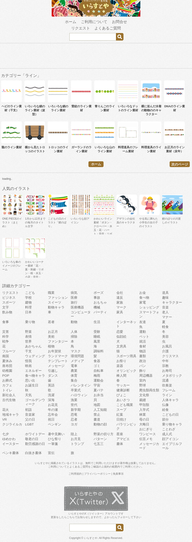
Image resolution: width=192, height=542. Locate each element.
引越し (53, 370)
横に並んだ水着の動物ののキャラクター (151, 110)
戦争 (5, 341)
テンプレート (58, 361)
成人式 (167, 434)
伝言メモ (146, 439)
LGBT (29, 424)
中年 (165, 361)
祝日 (51, 419)
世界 (28, 341)
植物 (51, 346)
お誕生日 (31, 385)
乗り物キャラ (172, 424)
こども (30, 292)
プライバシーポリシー (97, 473)
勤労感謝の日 (35, 444)
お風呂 (167, 346)
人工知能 (100, 409)
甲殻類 (144, 405)
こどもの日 (170, 414)
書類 (142, 356)
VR (4, 419)
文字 (5, 307)
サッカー (123, 385)
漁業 (74, 400)
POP (5, 375)
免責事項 (118, 473)
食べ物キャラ (35, 375)
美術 (51, 336)
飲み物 (7, 312)
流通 (165, 380)
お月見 (76, 439)
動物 (74, 322)
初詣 (28, 409)
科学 (5, 336)
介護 (165, 351)
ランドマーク (58, 356)
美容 (165, 336)
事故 (97, 297)
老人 (165, 312)
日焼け (121, 419)
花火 (5, 409)
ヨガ (74, 424)
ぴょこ (121, 395)
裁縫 (142, 400)
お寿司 (167, 370)
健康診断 (123, 390)
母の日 (144, 419)
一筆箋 (53, 444)
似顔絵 (121, 336)
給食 (165, 409)
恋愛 (119, 331)
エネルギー (33, 370)
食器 (97, 361)
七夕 (5, 434)
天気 (28, 395)
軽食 (165, 327)
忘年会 (53, 414)
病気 (74, 292)
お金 (142, 292)
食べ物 (144, 297)
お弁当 (99, 395)
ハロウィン (79, 395)
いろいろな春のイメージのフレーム (11, 265)
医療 (74, 297)
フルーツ (9, 351)
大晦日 (144, 424)
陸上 (74, 434)
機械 (97, 307)
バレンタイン (81, 385)
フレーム (168, 390)
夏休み (7, 361)
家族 (119, 302)
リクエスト (80, 28)
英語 (51, 385)
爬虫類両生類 (149, 390)
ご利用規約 (75, 473)
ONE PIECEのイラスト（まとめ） (12, 222)
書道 (97, 419)
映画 (28, 366)
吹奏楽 (167, 385)
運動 (142, 331)
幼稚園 (7, 370)
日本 (28, 312)
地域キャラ (10, 414)
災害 (5, 331)
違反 (119, 297)
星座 (119, 434)
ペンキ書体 (10, 453)
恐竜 (74, 414)
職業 (51, 292)
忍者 (74, 419)
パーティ (100, 312)
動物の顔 (100, 424)
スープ (121, 409)
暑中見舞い (56, 434)
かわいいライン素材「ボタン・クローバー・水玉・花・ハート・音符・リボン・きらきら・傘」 (103, 230)
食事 (5, 322)
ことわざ (168, 429)
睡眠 (97, 336)
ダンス (53, 375)
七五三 (99, 444)
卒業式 (76, 390)
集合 (74, 380)
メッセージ (56, 366)
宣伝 (51, 453)
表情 (28, 336)
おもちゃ (100, 302)
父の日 (30, 419)
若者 (51, 322)
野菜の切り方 (104, 434)
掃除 (74, 336)
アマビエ (123, 439)
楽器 (119, 366)
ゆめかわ (9, 439)
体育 (74, 375)
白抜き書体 (33, 453)
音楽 (165, 307)
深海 (51, 400)
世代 (74, 405)
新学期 (76, 409)
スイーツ (54, 302)
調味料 (99, 351)
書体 (119, 444)
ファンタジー (58, 341)
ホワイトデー (35, 434)
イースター (10, 444)
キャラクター (172, 302)
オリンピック (126, 370)
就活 (142, 341)
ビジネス (9, 297)
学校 (28, 297)
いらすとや (90, 538)
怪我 (28, 361)
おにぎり (146, 429)
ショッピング (149, 307)
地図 (97, 405)
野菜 (28, 331)
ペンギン (54, 424)
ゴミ (97, 366)
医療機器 (77, 307)
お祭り (121, 361)
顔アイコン (170, 439)
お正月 (53, 331)
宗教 (165, 366)
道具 (165, 292)
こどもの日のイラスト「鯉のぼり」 (57, 222)
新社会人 (9, 395)
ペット (144, 336)
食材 (142, 346)
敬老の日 (31, 439)
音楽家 (30, 414)
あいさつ (123, 400)
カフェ (7, 385)
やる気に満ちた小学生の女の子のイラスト (148, 222)
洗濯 (51, 395)
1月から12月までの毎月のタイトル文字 (35, 222)
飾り (142, 370)
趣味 (165, 297)
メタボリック (172, 375)
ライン (167, 395)
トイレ (7, 390)
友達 (142, 322)
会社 (119, 292)
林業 (142, 414)
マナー (167, 317)
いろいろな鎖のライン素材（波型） (35, 110)
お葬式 (7, 380)
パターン (100, 439)
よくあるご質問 (107, 28)
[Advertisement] (96, 56)
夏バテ (99, 390)
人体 (74, 331)
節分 (165, 419)
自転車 (99, 370)
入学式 (144, 409)
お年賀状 (54, 351)
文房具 (121, 346)
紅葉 (119, 414)
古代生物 (9, 400)
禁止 (97, 414)
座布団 (7, 366)
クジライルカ (12, 424)
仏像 (165, 405)
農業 (74, 370)
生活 (97, 322)
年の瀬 (53, 409)
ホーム (70, 22)
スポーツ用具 (126, 356)
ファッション (58, 297)
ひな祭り (54, 439)
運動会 (99, 380)
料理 (28, 307)
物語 (142, 351)
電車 (74, 366)
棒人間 (121, 375)
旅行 (74, 302)
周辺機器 (146, 375)
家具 (119, 312)
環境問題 (77, 356)
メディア (77, 361)
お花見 (53, 405)
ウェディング (35, 356)
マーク (121, 307)
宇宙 (97, 385)
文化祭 (144, 395)
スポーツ (9, 302)
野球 (142, 385)
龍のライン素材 (12, 147)
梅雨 (97, 375)
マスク (76, 351)
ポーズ (99, 292)
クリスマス (170, 356)
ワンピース (147, 434)
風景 (97, 341)
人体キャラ (170, 400)
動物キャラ (56, 307)
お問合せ (119, 22)
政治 (142, 361)
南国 (5, 356)
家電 (142, 302)
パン (142, 366)
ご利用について (94, 22)
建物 (28, 302)
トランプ (77, 444)
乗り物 (30, 322)
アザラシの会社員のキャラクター (125, 222)
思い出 (30, 380)
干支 (28, 351)
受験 (97, 331)
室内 (142, 380)
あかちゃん (33, 346)
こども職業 (124, 405)
